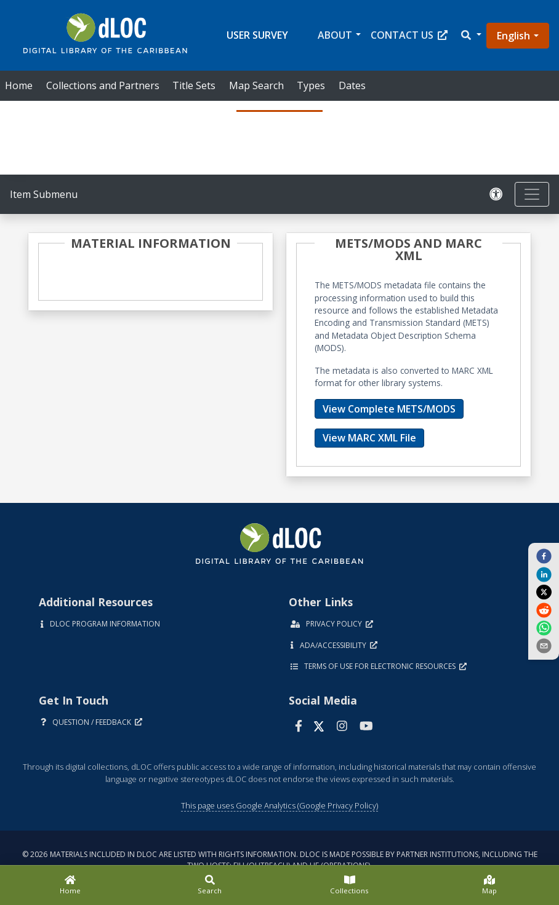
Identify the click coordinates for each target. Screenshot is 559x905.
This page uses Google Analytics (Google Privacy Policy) (279, 805)
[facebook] (543, 556)
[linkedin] (543, 574)
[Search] (210, 885)
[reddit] (543, 609)
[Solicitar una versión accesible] (496, 194)
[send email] (543, 646)
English (513, 35)
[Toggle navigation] (532, 194)
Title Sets (193, 85)
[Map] (489, 885)
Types (311, 85)
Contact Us (409, 35)
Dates (352, 85)
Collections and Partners (102, 85)
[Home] (70, 885)
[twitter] (543, 592)
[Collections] (349, 885)
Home (19, 85)
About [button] (335, 35)
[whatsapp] (543, 628)
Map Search (256, 85)
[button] (470, 35)
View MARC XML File (369, 438)
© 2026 (279, 860)
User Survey (257, 35)
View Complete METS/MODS (389, 409)
